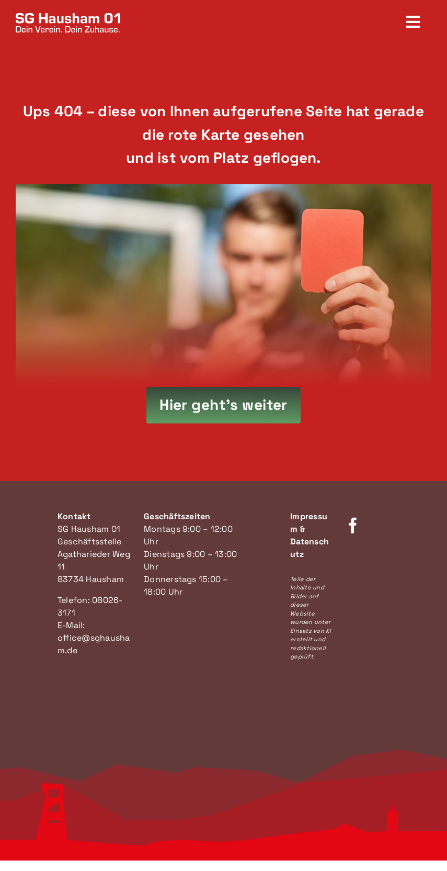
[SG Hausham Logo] (68, 17)
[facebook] (353, 525)
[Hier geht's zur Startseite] (223, 405)
